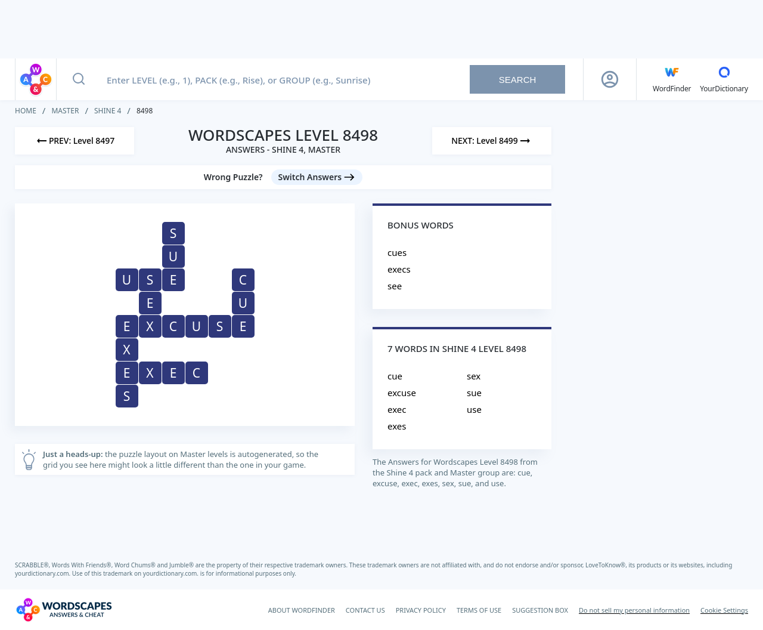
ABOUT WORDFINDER (301, 610)
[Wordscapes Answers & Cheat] (64, 610)
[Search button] (79, 79)
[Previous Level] (74, 141)
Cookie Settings (724, 610)
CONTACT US (365, 610)
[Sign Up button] (609, 79)
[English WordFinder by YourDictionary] (672, 79)
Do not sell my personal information (634, 610)
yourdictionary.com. (43, 573)
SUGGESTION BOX (540, 610)
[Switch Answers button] (317, 177)
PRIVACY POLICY (421, 610)
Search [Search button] (517, 80)
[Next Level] (491, 141)
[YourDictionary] (724, 79)
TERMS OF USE (479, 610)
